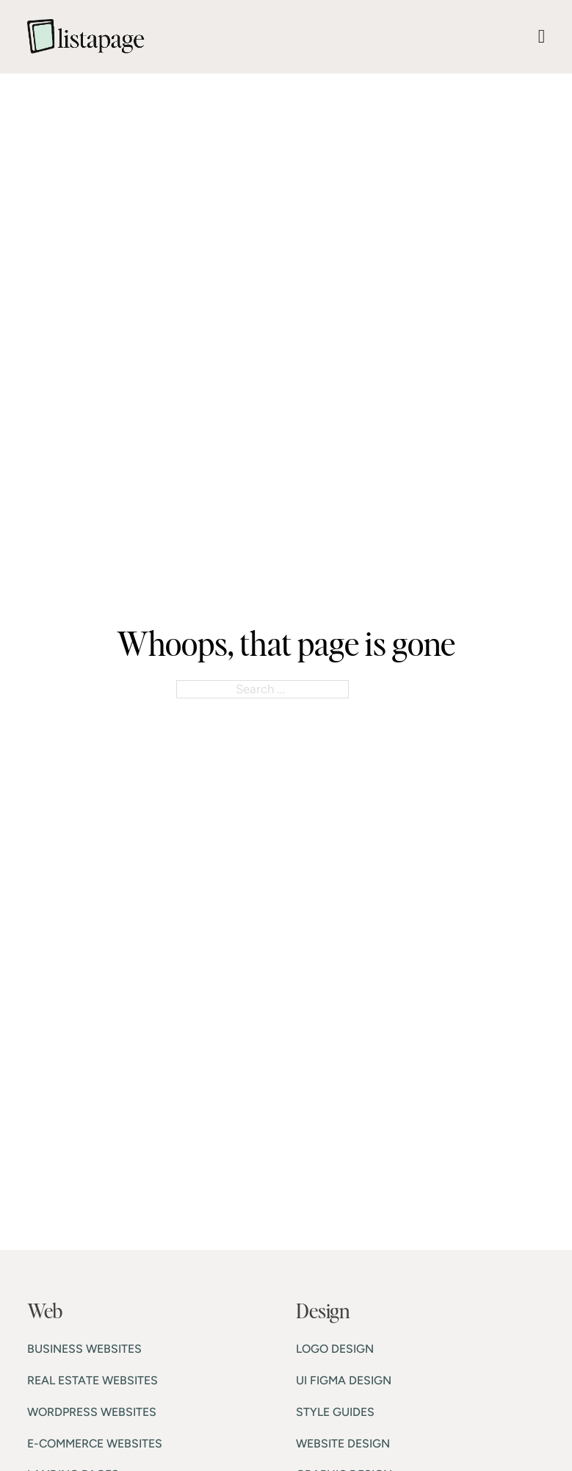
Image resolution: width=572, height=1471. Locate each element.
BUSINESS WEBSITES (84, 1349)
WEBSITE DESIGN (343, 1443)
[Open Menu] (542, 36)
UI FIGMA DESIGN (343, 1380)
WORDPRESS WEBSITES (91, 1412)
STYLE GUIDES (335, 1412)
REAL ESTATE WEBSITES (92, 1380)
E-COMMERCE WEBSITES (94, 1443)
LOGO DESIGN (335, 1349)
